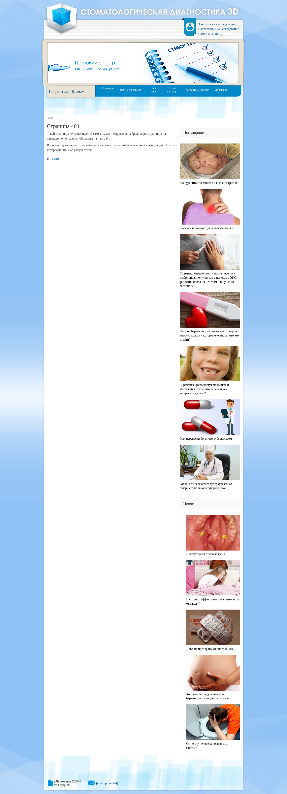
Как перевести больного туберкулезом (206, 438)
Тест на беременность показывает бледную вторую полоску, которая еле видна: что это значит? (209, 335)
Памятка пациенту (210, 33)
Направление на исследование (218, 29)
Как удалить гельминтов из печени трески (208, 182)
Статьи (56, 158)
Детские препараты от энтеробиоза (210, 649)
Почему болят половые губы (205, 554)
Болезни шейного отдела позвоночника (206, 228)
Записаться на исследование (217, 24)
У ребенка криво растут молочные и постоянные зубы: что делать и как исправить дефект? (204, 389)
